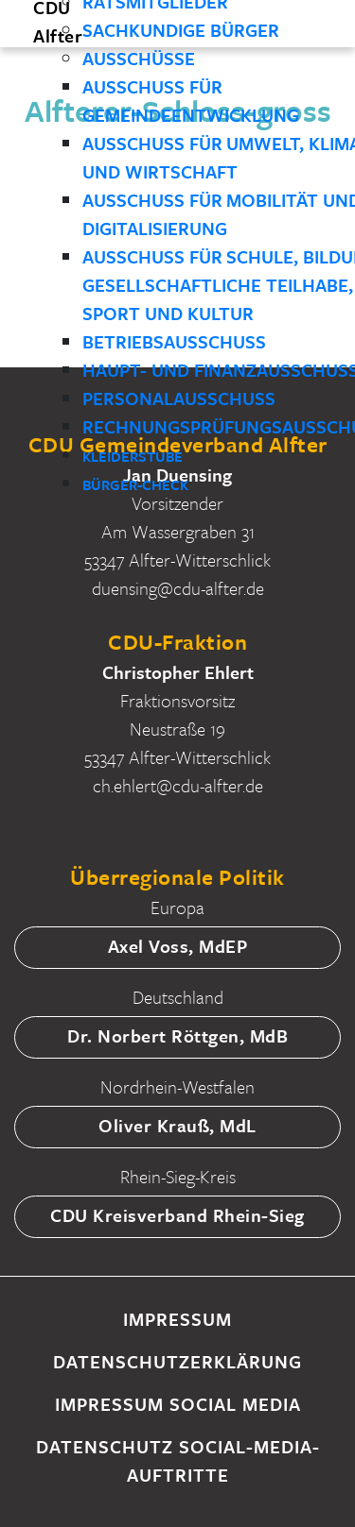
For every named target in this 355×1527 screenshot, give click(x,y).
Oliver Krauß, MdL (177, 1125)
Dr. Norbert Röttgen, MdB (177, 1035)
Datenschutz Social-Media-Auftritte (178, 1460)
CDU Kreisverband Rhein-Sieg (177, 1215)
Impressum (177, 1319)
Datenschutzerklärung (177, 1361)
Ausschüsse (138, 58)
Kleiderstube (132, 456)
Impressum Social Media (178, 1404)
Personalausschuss (178, 398)
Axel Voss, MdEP (178, 946)
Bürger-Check (135, 484)
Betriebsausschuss (174, 341)
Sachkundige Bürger (180, 29)
